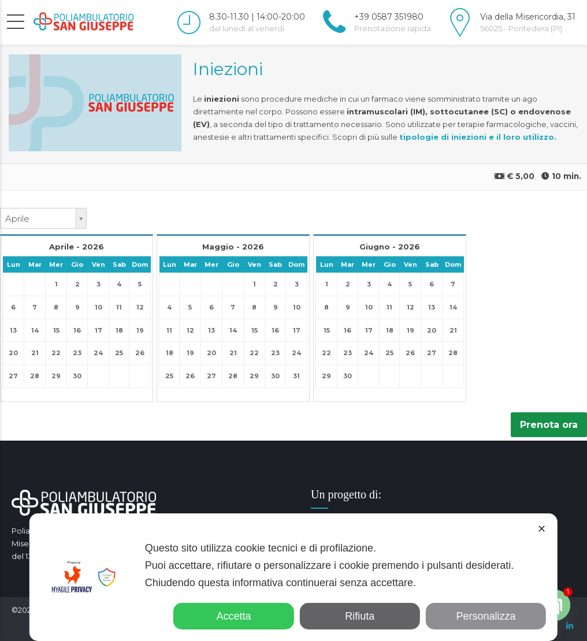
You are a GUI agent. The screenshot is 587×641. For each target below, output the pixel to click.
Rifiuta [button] (359, 616)
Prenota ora (549, 424)
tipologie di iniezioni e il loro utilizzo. (477, 136)
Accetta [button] (233, 616)
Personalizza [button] (486, 616)
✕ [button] (541, 529)
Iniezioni (228, 69)
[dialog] (293, 577)
